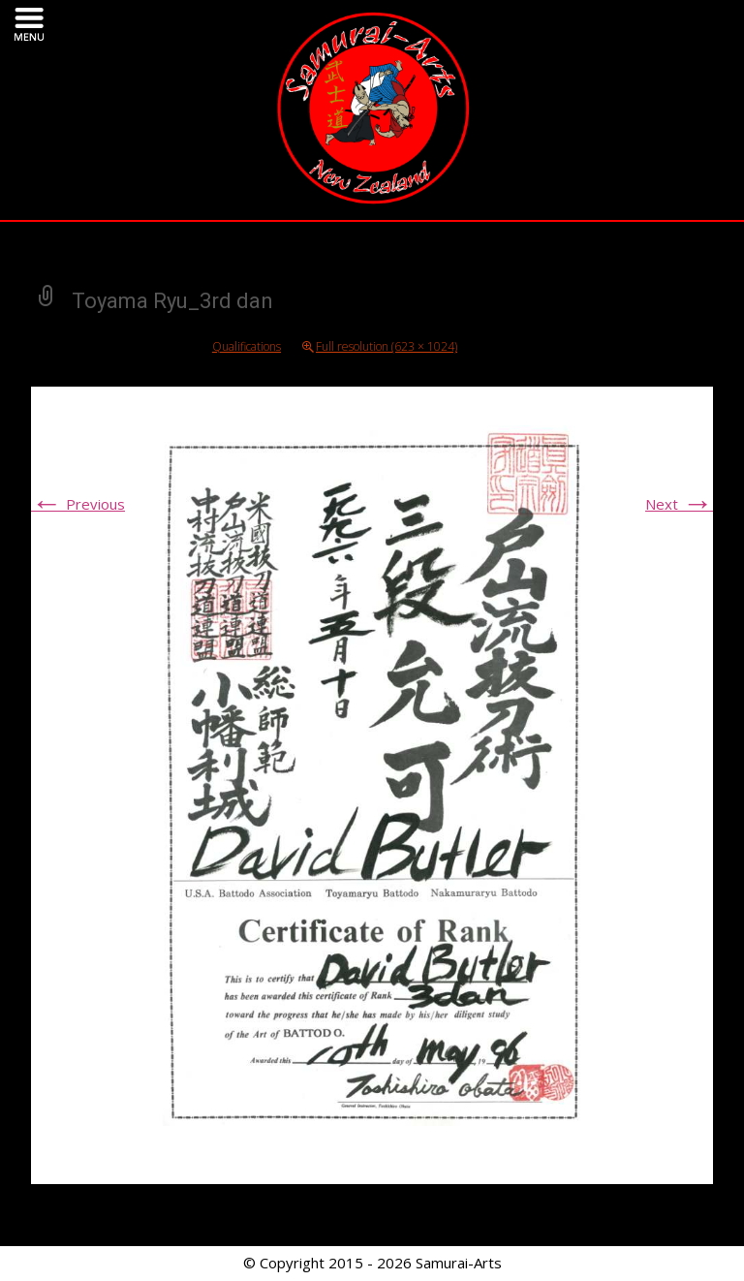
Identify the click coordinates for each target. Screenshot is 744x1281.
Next (679, 504)
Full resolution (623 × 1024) (386, 346)
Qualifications (246, 346)
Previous (78, 504)
